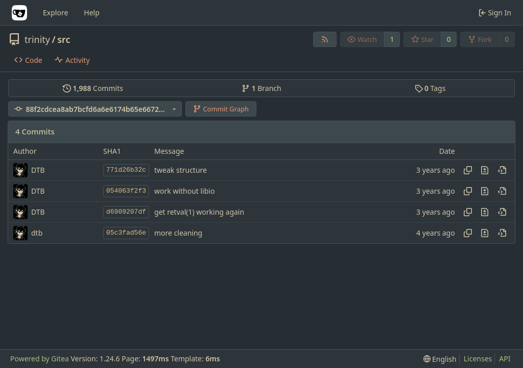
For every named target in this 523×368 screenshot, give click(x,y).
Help (92, 12)
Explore (55, 12)
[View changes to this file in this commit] (484, 170)
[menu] (440, 359)
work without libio (184, 191)
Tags (430, 88)
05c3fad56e (126, 233)
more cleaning (178, 233)
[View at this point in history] (502, 170)
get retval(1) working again (199, 212)
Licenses (478, 358)
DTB (38, 170)
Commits (93, 88)
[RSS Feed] (325, 39)
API (504, 358)
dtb (36, 233)
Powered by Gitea (39, 358)
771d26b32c (126, 170)
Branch (261, 88)
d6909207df (126, 212)
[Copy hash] (468, 170)
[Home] (19, 13)
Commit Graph (221, 108)
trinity (37, 39)
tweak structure (180, 170)
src (63, 39)
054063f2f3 (126, 191)
